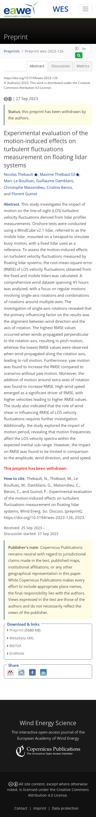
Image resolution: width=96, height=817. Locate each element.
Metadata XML (21, 638)
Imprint (39, 808)
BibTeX (15, 645)
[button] (77, 48)
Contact (20, 808)
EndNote (16, 653)
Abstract (37, 66)
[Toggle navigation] (85, 9)
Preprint (16, 630)
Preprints (12, 51)
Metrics (83, 66)
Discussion (60, 66)
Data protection (65, 808)
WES (61, 9)
